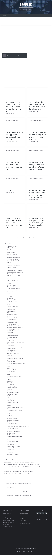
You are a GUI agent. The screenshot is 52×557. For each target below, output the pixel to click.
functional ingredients (12, 337)
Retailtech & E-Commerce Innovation (16, 417)
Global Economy (11, 340)
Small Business (10, 425)
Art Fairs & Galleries (12, 254)
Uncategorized (10, 449)
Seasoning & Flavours (12, 423)
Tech (8, 439)
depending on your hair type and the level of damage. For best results (37, 221)
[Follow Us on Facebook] (37, 513)
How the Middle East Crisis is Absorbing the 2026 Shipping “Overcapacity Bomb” (23, 466)
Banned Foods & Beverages (14, 269)
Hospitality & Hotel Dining (13, 353)
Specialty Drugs (11, 433)
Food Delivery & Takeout (13, 329)
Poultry (9, 395)
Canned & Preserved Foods (13, 288)
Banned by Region (11, 267)
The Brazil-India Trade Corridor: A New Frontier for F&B (17, 473)
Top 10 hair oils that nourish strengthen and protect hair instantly (37, 135)
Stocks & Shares (11, 434)
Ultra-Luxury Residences (13, 447)
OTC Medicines (10, 382)
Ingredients (10, 355)
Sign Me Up (26, 491)
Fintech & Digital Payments (13, 321)
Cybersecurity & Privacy (12, 306)
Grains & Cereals (11, 345)
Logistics (9, 365)
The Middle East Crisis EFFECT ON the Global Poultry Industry (18, 471)
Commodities (10, 298)
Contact (28, 551)
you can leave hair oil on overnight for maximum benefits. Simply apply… (37, 105)
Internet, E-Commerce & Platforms (15, 358)
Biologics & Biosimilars (12, 278)
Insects (9, 356)
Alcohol (9, 249)
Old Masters (10, 381)
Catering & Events (11, 291)
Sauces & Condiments (12, 418)
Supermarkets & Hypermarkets (14, 436)
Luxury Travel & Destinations (14, 369)
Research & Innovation (12, 412)
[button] (50, 15)
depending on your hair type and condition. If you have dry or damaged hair (14, 137)
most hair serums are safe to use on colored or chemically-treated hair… (14, 222)
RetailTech (9, 415)
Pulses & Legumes (11, 408)
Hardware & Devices (12, 348)
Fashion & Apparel (11, 319)
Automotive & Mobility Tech (13, 260)
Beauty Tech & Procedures (13, 275)
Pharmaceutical (10, 391)
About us (22, 525)
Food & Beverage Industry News (15, 327)
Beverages (9, 277)
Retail (8, 413)
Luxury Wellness (11, 371)
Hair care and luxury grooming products (16, 347)
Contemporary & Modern (13, 299)
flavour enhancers (11, 324)
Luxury (8, 366)
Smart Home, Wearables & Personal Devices (18, 426)
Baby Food (9, 262)
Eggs (8, 316)
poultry (8, 397)
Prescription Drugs (11, 399)
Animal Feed (10, 251)
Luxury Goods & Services (25, 523)
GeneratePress (32, 548)
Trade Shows (10, 444)
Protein (9, 405)
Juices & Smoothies (11, 360)
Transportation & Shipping (13, 446)
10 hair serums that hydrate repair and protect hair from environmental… (37, 193)
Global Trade (10, 343)
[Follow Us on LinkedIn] (46, 513)
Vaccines (9, 451)
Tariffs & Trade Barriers (12, 438)
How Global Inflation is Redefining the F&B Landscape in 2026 (19, 469)
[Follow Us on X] (40, 513)
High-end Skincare (11, 352)
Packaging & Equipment (12, 386)
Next (24, 55)
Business (9, 283)
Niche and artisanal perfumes (14, 376)
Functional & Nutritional (12, 335)
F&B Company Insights (12, 317)
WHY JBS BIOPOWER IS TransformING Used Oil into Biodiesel (19, 462)
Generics (9, 339)
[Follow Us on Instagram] (43, 513)
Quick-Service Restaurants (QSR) (15, 410)
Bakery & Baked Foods (12, 264)
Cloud (8, 293)
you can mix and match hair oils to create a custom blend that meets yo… (13, 106)
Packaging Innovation (12, 387)
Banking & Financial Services (13, 265)
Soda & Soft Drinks (11, 430)
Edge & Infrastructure (12, 314)
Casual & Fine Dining (12, 290)
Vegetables (10, 452)
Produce (9, 404)
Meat (8, 374)
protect (9, 190)
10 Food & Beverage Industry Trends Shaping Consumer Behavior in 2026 (21, 464)
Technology (22, 518)
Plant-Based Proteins (12, 394)
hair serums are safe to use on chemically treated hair (14, 165)
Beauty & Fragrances (12, 273)
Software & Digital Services (13, 431)
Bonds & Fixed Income (12, 280)
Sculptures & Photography (13, 420)
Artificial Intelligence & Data (13, 257)
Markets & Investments (12, 373)
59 (18, 55)
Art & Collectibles (11, 252)
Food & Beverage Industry (13, 326)
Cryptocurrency (10, 304)
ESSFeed (25, 4)
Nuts (8, 378)
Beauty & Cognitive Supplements (15, 272)
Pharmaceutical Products (13, 392)
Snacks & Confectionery (12, 428)
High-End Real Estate (12, 350)
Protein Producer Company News (13, 90)
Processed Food (11, 400)
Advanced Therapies (12, 246)
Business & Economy (12, 285)
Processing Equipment (12, 402)
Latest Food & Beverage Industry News (16, 363)
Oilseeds (9, 379)
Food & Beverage (24, 513)
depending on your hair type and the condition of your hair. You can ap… (37, 165)
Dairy (8, 308)
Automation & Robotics (12, 259)
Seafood (9, 421)
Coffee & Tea (10, 295)
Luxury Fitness (10, 368)
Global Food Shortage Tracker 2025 (15, 342)
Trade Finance (10, 443)
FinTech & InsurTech (12, 322)
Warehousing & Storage (13, 454)
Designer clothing (11, 309)
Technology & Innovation (13, 441)
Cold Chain (9, 296)
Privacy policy (34, 551)
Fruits (8, 334)
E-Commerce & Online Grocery (14, 312)
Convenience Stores (12, 301)
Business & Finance (11, 286)
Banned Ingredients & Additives (14, 270)
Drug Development (11, 311)
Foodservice (10, 332)
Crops (8, 303)
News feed (17, 551)
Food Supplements (11, 330)
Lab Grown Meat (11, 361)
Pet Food (9, 389)
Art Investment (10, 256)
